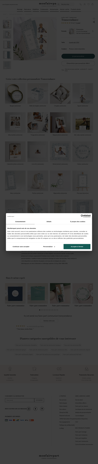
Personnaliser (49, 246)
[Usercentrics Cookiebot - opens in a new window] (82, 216)
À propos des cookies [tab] (77, 221)
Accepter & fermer (77, 246)
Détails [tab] (49, 221)
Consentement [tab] (20, 221)
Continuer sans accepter (21, 246)
